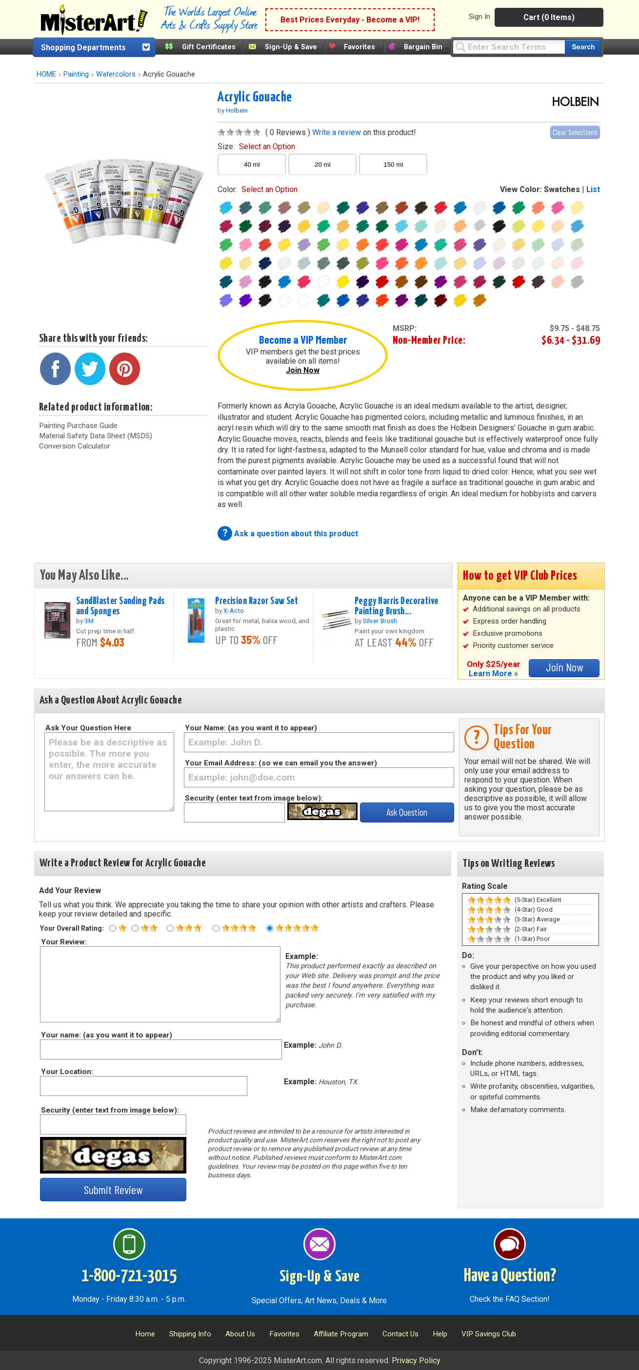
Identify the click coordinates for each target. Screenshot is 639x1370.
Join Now (303, 370)
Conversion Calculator (74, 446)
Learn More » (493, 673)
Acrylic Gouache (255, 97)
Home (145, 1334)
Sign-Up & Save (291, 47)
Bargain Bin (423, 47)
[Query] (509, 46)
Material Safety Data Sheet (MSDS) (95, 435)
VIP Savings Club (488, 1334)
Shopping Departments (83, 47)
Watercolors (116, 74)
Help (440, 1334)
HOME (46, 74)
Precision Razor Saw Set (256, 601)
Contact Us (400, 1334)
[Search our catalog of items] (582, 47)
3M (89, 621)
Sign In (479, 16)
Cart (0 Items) (549, 17)
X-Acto (233, 610)
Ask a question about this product (296, 533)
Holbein (237, 110)
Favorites (359, 47)
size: (256, 146)
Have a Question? (510, 1276)
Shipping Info (190, 1334)
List (593, 189)
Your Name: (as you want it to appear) (251, 728)
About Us (240, 1334)
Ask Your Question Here (88, 728)
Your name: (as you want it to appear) (106, 1035)
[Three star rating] (170, 928)
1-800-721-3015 (129, 1276)
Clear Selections (575, 132)
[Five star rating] (270, 928)
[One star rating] (113, 928)
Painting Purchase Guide (78, 425)
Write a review (336, 132)
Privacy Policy (416, 1360)
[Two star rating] (135, 928)
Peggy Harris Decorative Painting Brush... (397, 606)
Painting (76, 74)
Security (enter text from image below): (254, 798)
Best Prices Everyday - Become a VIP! (349, 19)
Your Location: (66, 1071)
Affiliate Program (341, 1334)
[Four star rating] (216, 928)
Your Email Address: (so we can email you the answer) (281, 763)
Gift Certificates (209, 47)
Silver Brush (380, 621)
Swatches (562, 189)
